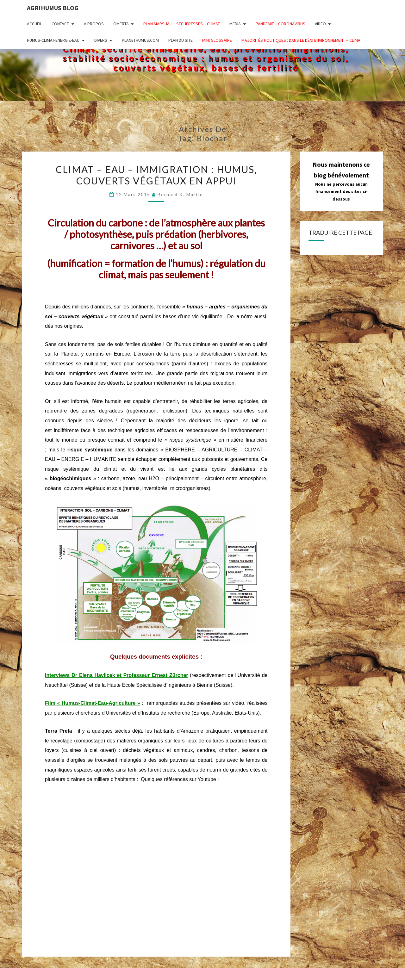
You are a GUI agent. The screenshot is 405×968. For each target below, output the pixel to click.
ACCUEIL (34, 24)
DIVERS (100, 40)
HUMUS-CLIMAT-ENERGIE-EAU (53, 40)
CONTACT (60, 24)
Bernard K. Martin (180, 194)
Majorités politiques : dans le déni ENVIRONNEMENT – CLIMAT (301, 40)
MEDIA (235, 24)
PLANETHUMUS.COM (140, 40)
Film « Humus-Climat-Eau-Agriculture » (92, 703)
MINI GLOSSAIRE (217, 40)
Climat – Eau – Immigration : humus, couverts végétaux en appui (156, 175)
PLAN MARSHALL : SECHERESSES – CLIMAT (181, 24)
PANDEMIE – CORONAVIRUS (280, 24)
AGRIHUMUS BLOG (52, 8)
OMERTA (121, 24)
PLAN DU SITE (180, 40)
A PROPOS (94, 24)
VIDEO (320, 24)
